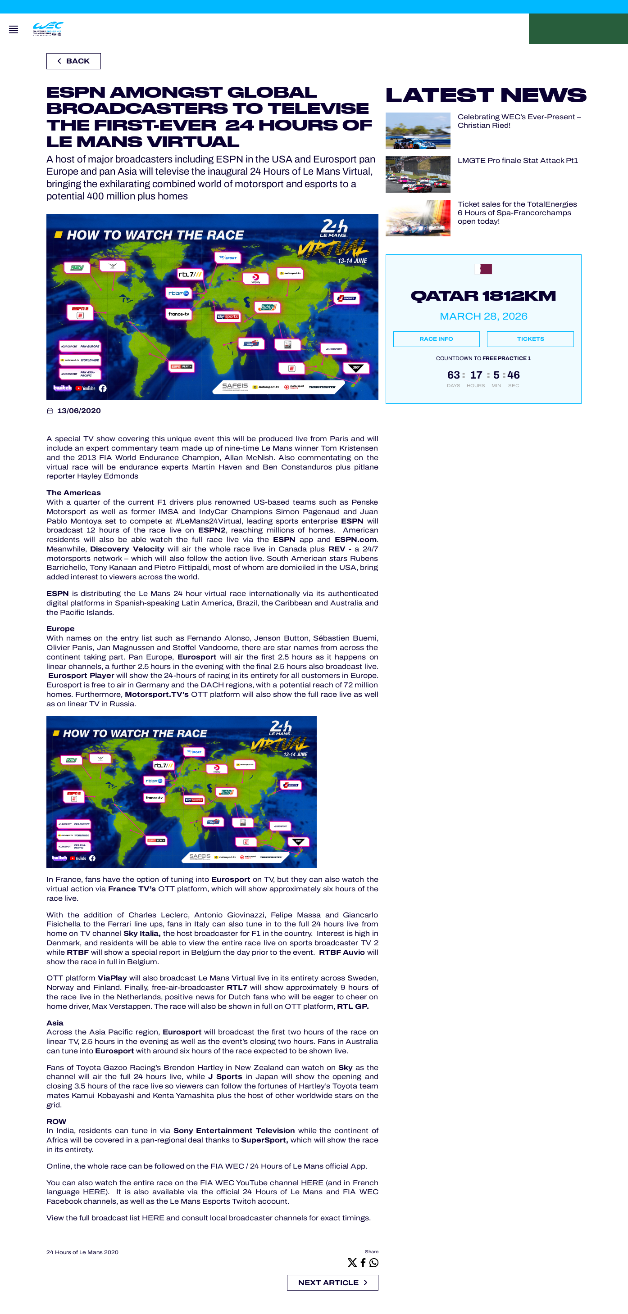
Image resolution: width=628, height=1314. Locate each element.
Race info (436, 339)
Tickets (530, 339)
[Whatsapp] (373, 1262)
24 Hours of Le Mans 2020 (82, 1252)
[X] (352, 1262)
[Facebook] (363, 1262)
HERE (312, 1183)
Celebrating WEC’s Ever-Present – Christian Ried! (519, 121)
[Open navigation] (13, 29)
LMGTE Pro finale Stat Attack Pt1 (518, 160)
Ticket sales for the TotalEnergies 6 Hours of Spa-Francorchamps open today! (517, 212)
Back (74, 61)
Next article (332, 1283)
